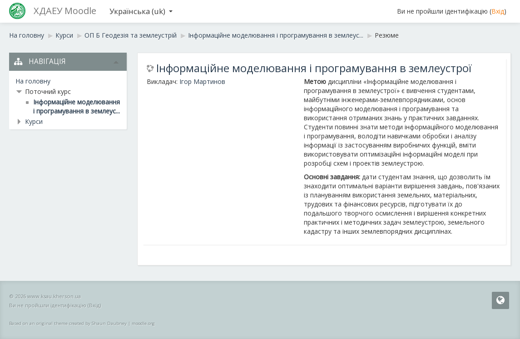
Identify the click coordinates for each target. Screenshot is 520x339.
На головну (32, 81)
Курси (34, 121)
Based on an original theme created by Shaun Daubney (68, 323)
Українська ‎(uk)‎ (141, 11)
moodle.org (143, 323)
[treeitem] (67, 81)
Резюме (387, 35)
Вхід (497, 11)
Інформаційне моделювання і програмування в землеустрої (314, 68)
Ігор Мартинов (202, 81)
